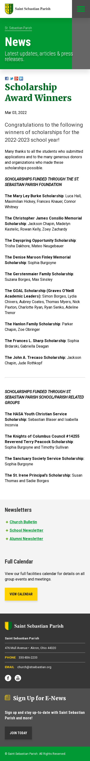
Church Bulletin (23, 522)
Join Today (18, 733)
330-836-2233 (28, 657)
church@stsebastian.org (34, 667)
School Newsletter (26, 530)
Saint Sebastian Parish (45, 626)
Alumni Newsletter (26, 538)
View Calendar (21, 594)
